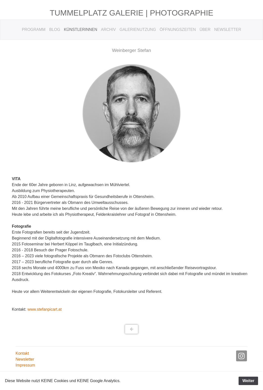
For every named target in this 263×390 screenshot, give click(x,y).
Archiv (108, 29)
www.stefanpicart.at (44, 309)
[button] (131, 329)
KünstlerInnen (80, 29)
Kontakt (22, 353)
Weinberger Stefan (131, 50)
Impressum (25, 365)
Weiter (248, 381)
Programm (33, 29)
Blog (54, 29)
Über (205, 29)
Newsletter (227, 29)
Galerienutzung (138, 29)
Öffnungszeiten (178, 29)
